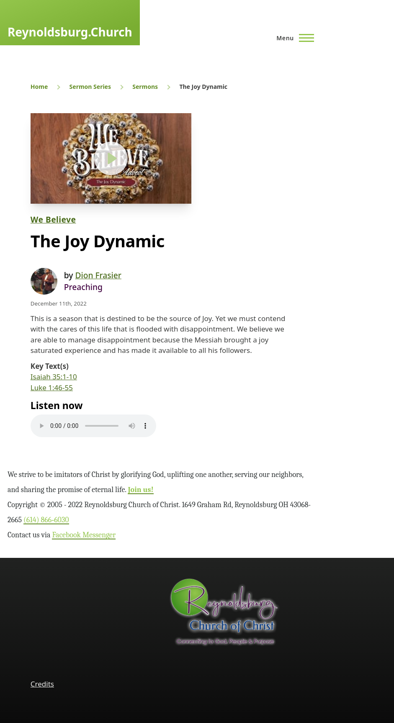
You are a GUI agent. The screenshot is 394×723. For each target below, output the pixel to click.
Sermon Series (90, 87)
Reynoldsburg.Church (70, 32)
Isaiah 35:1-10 (54, 376)
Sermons (145, 87)
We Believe (53, 219)
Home (39, 87)
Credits (42, 684)
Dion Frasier (98, 275)
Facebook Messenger (84, 535)
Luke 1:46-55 (52, 387)
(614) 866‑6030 (46, 520)
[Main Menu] (293, 37)
